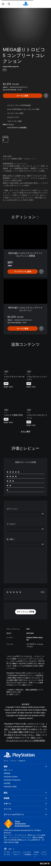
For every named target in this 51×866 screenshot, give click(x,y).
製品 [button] (25, 793)
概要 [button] (25, 766)
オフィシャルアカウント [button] (25, 814)
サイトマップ (44, 853)
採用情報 (7, 773)
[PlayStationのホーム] (25, 4)
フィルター (11, 524)
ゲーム (13, 761)
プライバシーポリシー (17, 853)
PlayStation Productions (12, 780)
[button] (25, 612)
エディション (12, 509)
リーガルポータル (7, 853)
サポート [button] (25, 803)
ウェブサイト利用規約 (27, 853)
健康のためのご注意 (13, 692)
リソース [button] (25, 809)
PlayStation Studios (11, 777)
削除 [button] (42, 592)
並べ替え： (11, 539)
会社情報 (7, 783)
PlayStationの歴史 (10, 787)
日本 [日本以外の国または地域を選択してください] (9, 849)
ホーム (6, 761)
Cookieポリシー (36, 854)
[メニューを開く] (3, 4)
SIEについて (8, 770)
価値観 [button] (25, 798)
